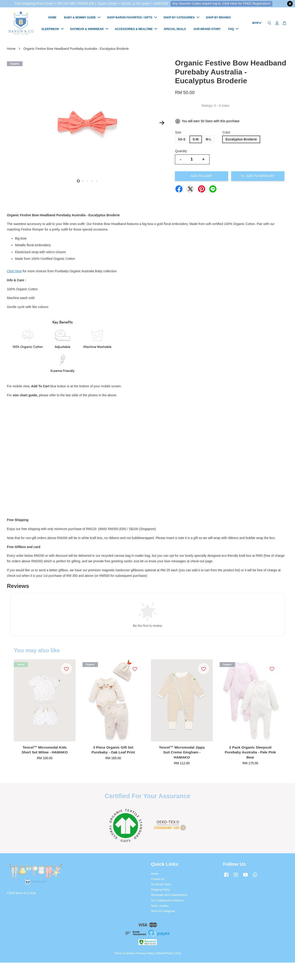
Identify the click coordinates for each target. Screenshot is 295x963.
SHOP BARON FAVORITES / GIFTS (132, 17)
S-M (196, 140)
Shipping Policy (160, 890)
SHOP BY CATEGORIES (181, 17)
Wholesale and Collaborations (169, 895)
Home (11, 49)
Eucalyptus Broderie (241, 140)
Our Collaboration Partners (167, 901)
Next (162, 123)
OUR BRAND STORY (207, 29)
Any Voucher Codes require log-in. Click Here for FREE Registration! (221, 3)
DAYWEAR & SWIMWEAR (89, 29)
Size (178, 133)
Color (226, 133)
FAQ (233, 29)
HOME (52, 17)
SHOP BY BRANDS (218, 17)
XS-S (182, 140)
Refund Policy (164, 953)
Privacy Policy (145, 953)
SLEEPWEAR (52, 29)
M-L (209, 140)
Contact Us (158, 879)
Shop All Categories (163, 911)
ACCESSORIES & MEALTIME (136, 29)
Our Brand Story (161, 884)
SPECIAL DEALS (175, 29)
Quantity (181, 151)
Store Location (160, 906)
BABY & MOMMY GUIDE (82, 17)
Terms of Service (124, 953)
